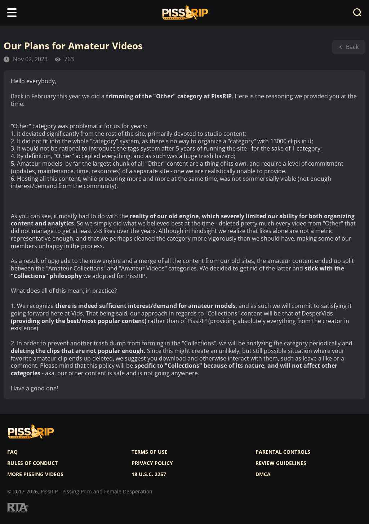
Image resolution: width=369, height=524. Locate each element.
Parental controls (282, 452)
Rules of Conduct (32, 463)
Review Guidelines (280, 463)
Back (349, 47)
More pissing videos (35, 474)
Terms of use (150, 452)
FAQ (12, 452)
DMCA (263, 474)
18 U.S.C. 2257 (149, 474)
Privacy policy (152, 463)
